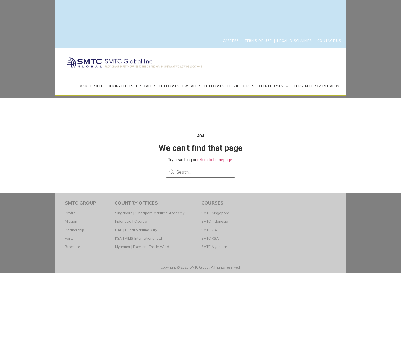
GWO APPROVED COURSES (203, 167)
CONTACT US (329, 40)
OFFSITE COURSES (240, 167)
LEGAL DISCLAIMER (294, 40)
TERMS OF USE (258, 40)
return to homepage (214, 240)
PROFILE (96, 167)
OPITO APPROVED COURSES (157, 167)
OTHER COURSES (273, 167)
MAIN (83, 167)
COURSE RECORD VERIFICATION (315, 167)
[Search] (171, 253)
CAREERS (231, 40)
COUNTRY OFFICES (119, 167)
